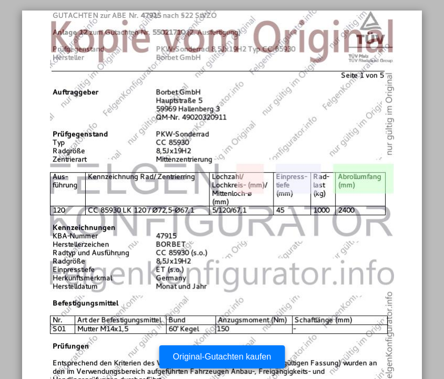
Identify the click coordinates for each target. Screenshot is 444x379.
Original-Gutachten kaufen (222, 356)
